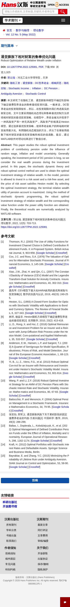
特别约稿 (10, 569)
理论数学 (38, 30)
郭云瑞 (11, 77)
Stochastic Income (18, 88)
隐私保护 (43, 569)
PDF (41, 66)
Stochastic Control (35, 93)
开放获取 (43, 553)
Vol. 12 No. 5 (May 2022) (21, 34)
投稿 (35, 480)
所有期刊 (11, 524)
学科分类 (11, 530)
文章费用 (43, 535)
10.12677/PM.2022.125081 (22, 66)
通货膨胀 (28, 83)
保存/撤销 (43, 564)
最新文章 (43, 524)
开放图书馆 (10, 506)
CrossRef (61, 252)
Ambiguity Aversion (11, 93)
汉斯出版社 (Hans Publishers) (40, 577)
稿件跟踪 (10, 558)
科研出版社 (10, 502)
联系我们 (11, 540)
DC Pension (50, 88)
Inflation (36, 88)
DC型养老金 (42, 83)
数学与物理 (22, 30)
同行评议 (43, 530)
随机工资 (15, 83)
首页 (9, 30)
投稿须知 (10, 553)
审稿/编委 (43, 540)
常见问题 (10, 564)
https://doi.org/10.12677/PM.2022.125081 (24, 227)
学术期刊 (13, 20)
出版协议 (43, 558)
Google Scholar (45, 252)
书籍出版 (11, 535)
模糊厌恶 (56, 83)
